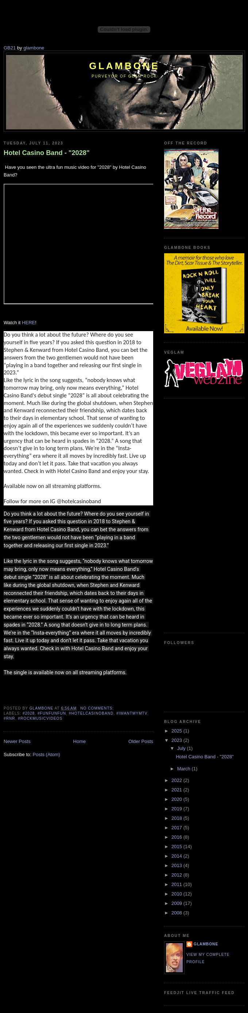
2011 (177, 884)
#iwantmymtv (131, 713)
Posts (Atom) (46, 754)
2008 (177, 912)
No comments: (97, 708)
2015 (177, 846)
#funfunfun (52, 713)
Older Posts (140, 741)
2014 (177, 856)
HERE (28, 322)
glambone (33, 48)
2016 (177, 837)
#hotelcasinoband (91, 713)
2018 (177, 818)
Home (79, 741)
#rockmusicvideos (40, 718)
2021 (177, 789)
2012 (177, 875)
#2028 (29, 713)
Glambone (124, 65)
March (184, 768)
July (182, 748)
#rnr (9, 718)
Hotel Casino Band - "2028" (47, 152)
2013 (177, 865)
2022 (177, 780)
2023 (177, 740)
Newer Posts (17, 741)
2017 (177, 827)
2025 (177, 731)
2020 (177, 799)
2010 (177, 894)
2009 (177, 903)
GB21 (10, 48)
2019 (177, 808)
